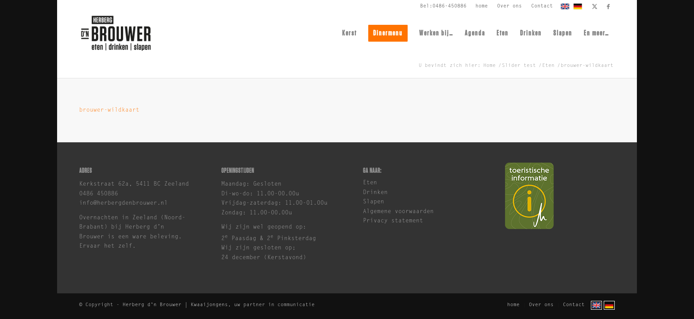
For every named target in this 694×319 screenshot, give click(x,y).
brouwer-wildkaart (109, 110)
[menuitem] (482, 6)
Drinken (375, 192)
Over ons (509, 6)
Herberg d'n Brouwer (152, 305)
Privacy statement (393, 221)
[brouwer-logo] (115, 33)
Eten (370, 183)
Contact (542, 6)
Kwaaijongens (209, 305)
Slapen (373, 202)
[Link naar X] (594, 6)
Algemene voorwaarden (398, 211)
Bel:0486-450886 (443, 6)
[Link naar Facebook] (608, 6)
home (481, 6)
